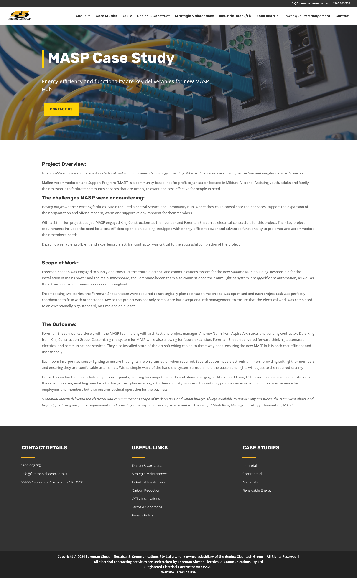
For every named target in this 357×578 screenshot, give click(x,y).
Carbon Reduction (146, 490)
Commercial (252, 474)
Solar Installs (267, 16)
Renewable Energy (256, 490)
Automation (251, 482)
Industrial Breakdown (148, 482)
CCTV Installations (146, 499)
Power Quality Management (306, 16)
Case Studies (107, 16)
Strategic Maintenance (194, 16)
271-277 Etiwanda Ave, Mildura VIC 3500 (52, 482)
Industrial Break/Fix (235, 16)
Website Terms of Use (178, 572)
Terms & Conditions (147, 507)
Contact (342, 16)
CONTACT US (61, 109)
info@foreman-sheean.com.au (309, 3)
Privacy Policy (142, 515)
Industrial (249, 466)
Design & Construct (153, 16)
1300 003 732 (341, 3)
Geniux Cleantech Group (244, 556)
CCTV (127, 16)
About (81, 16)
